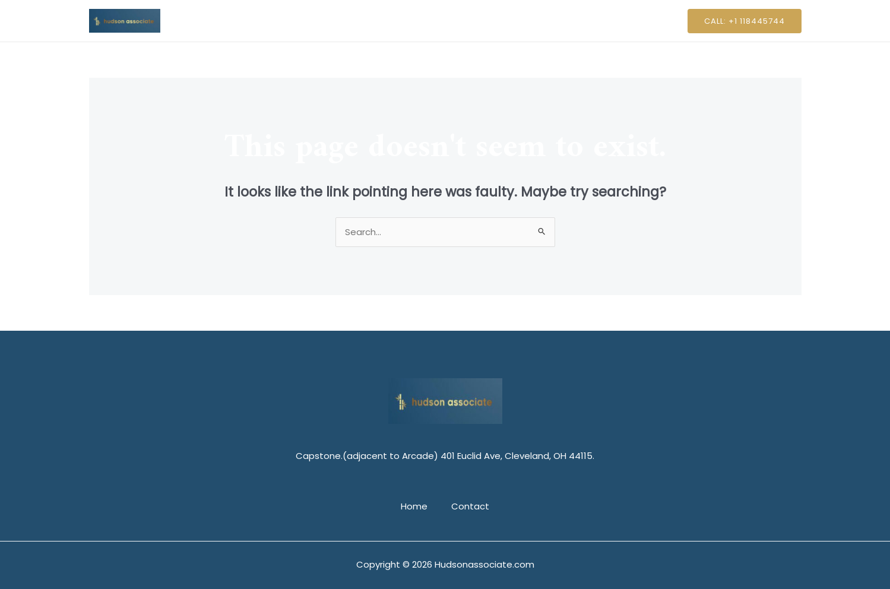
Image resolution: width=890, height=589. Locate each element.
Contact (467, 20)
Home (417, 20)
